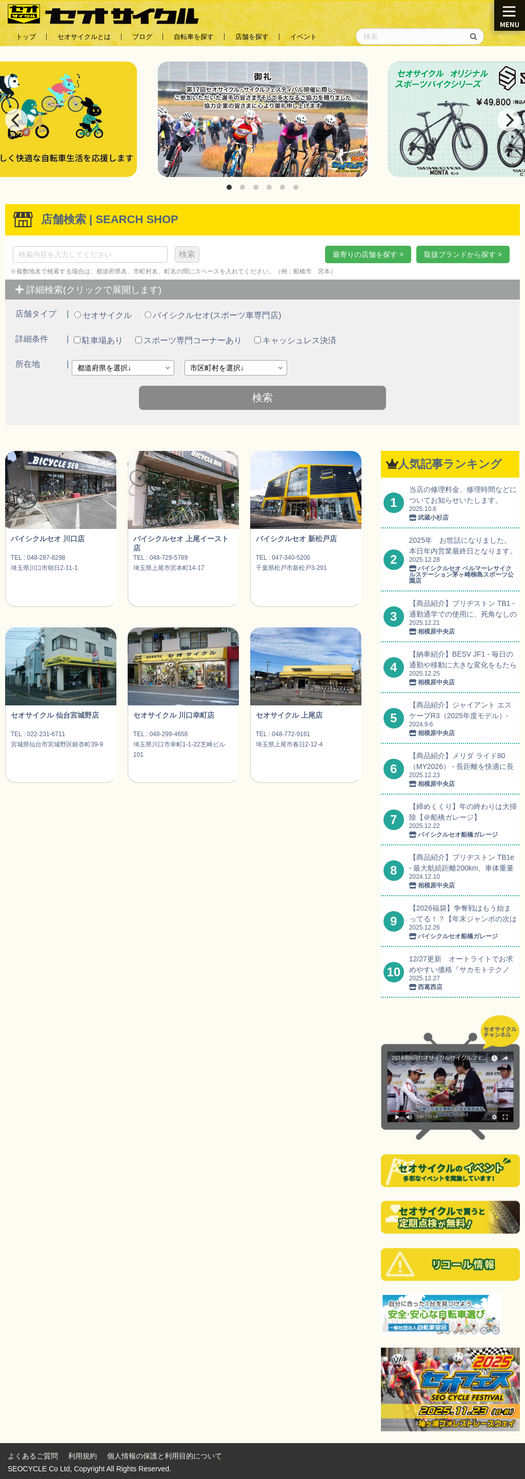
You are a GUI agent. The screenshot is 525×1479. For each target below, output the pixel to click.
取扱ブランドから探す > (463, 254)
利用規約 (82, 1456)
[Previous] (16, 120)
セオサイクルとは (84, 36)
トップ (26, 36)
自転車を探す (194, 36)
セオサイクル (103, 315)
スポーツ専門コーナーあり (188, 340)
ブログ (142, 36)
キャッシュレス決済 (295, 340)
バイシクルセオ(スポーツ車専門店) (213, 315)
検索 (187, 254)
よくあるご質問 (33, 1456)
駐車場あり (98, 340)
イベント (303, 36)
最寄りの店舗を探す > (368, 254)
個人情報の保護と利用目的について (164, 1456)
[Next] (508, 120)
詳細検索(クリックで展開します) (88, 289)
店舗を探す (252, 36)
